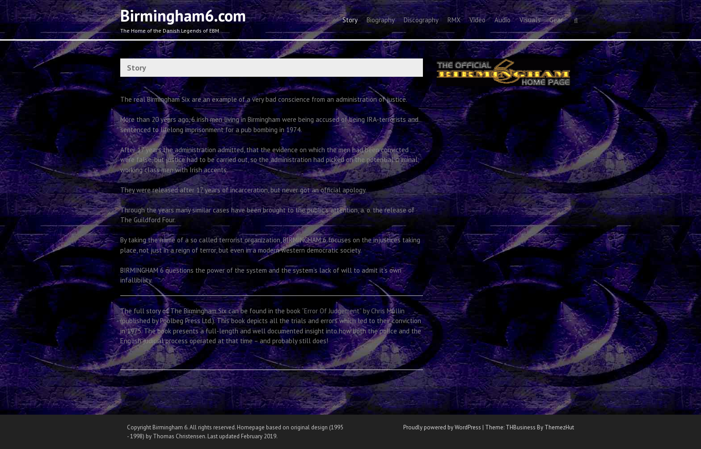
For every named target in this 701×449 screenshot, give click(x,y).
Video (477, 20)
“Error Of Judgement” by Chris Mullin (353, 311)
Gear (556, 20)
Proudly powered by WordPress (442, 427)
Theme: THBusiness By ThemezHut (529, 427)
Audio (502, 20)
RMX (454, 20)
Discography (421, 20)
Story (350, 20)
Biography (381, 20)
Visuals (530, 20)
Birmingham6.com (183, 15)
